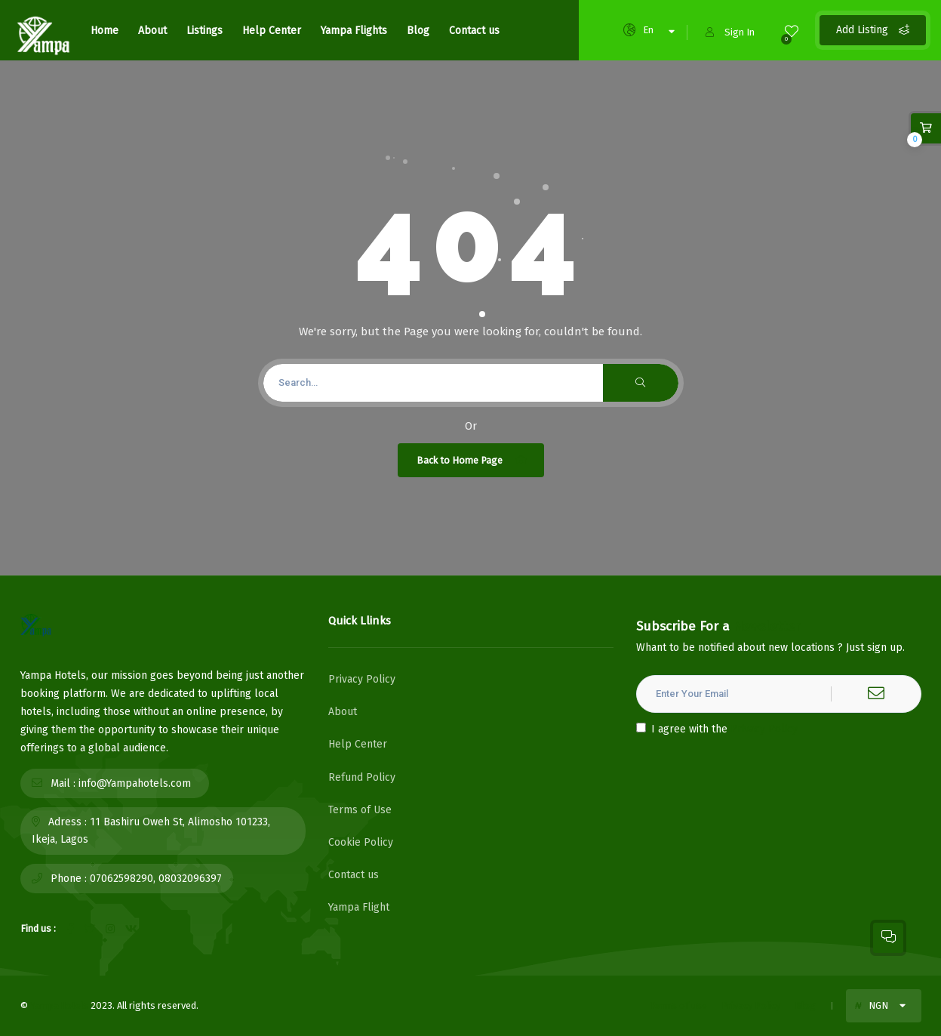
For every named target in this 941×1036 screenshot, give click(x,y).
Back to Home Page (473, 459)
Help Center (271, 30)
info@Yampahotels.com (134, 783)
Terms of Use (360, 809)
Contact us (474, 30)
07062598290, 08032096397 (156, 878)
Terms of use (678, 1005)
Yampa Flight (358, 907)
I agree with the (717, 729)
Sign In (730, 32)
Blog (418, 30)
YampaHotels (59, 1005)
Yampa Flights (354, 30)
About (152, 30)
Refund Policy (361, 777)
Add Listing (872, 29)
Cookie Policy (360, 842)
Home (104, 30)
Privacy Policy (361, 679)
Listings (204, 30)
